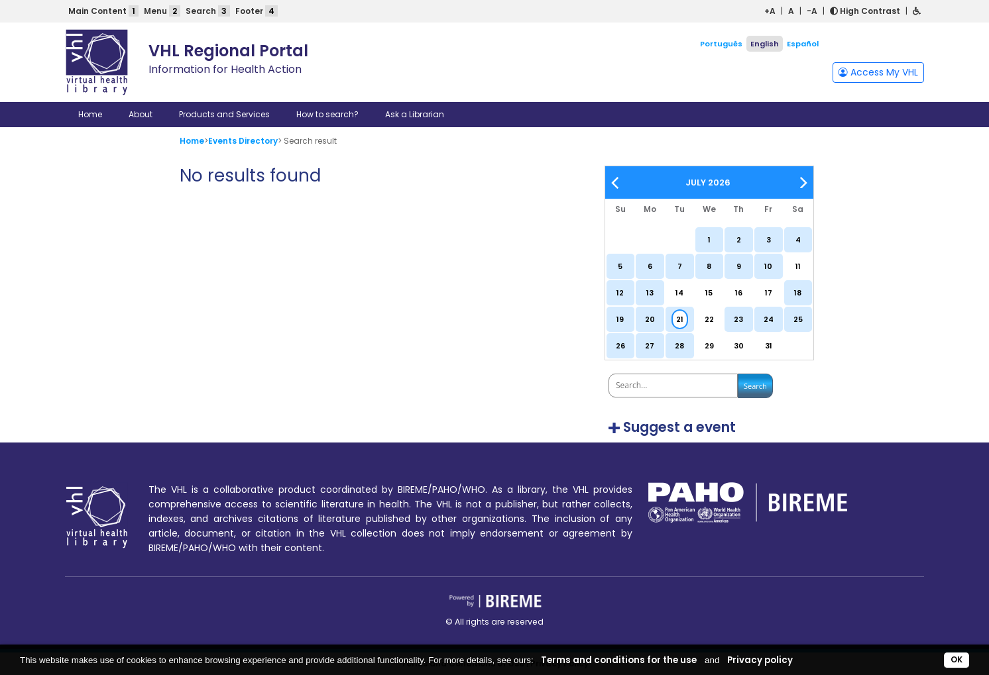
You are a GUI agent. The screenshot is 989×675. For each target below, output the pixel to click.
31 (768, 345)
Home (90, 114)
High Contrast (865, 11)
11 (798, 266)
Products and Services (224, 114)
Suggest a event (679, 427)
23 (738, 319)
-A (812, 11)
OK (956, 659)
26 (620, 345)
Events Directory (243, 140)
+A (770, 11)
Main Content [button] (103, 11)
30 (739, 345)
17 (768, 292)
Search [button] (208, 11)
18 (797, 292)
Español (803, 43)
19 (620, 319)
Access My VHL (878, 72)
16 (738, 292)
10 (768, 266)
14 (679, 292)
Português (721, 43)
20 (650, 319)
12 (620, 292)
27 (649, 345)
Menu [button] (162, 11)
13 (650, 292)
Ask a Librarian (414, 114)
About (140, 114)
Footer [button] (256, 11)
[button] (916, 11)
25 (798, 319)
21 (679, 319)
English (764, 43)
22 (709, 319)
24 (769, 319)
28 (679, 345)
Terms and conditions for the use (619, 660)
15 (709, 292)
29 (709, 345)
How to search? (327, 114)
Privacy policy (760, 660)
